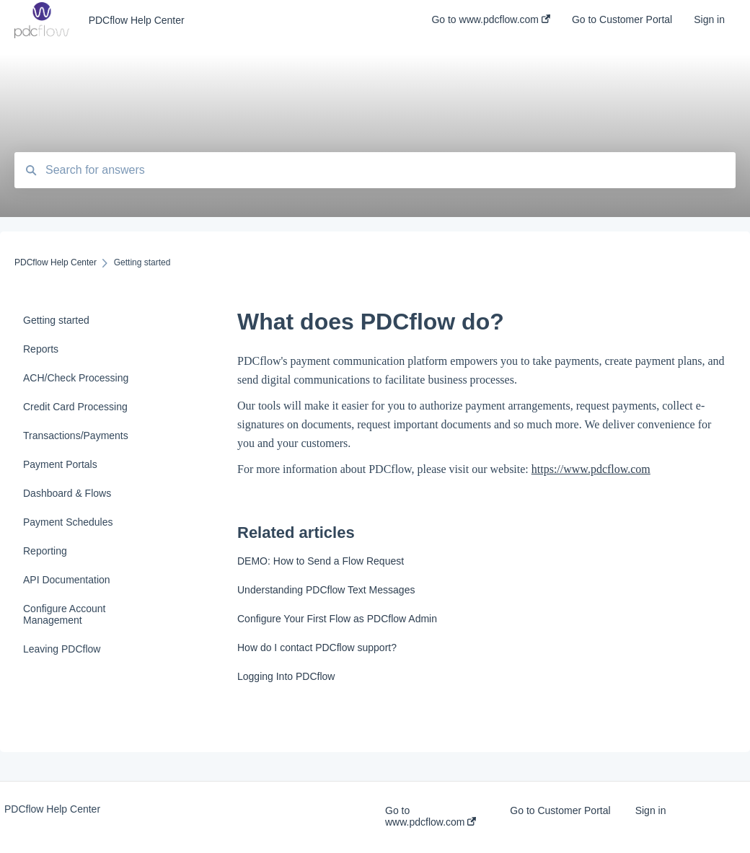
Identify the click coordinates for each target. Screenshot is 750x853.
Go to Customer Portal (560, 810)
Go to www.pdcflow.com (430, 816)
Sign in (650, 810)
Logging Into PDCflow (286, 676)
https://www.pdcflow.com (590, 469)
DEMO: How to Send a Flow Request (320, 561)
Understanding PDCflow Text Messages (326, 590)
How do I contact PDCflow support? (317, 647)
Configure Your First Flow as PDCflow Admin (337, 618)
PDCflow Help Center (137, 20)
